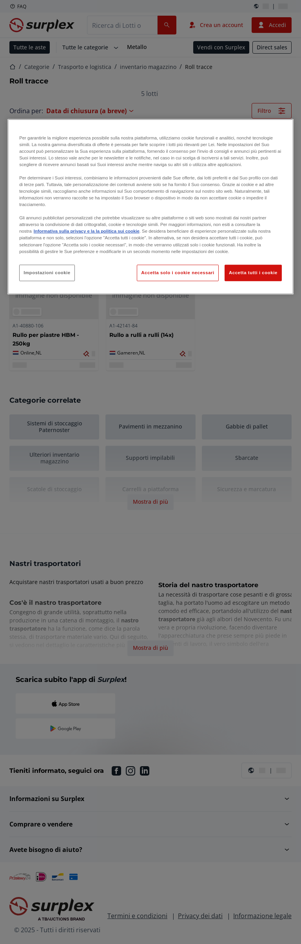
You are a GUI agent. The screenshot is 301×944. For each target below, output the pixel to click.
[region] (150, 206)
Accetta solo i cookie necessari (177, 272)
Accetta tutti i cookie (253, 272)
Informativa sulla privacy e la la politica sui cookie (87, 231)
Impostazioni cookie (47, 272)
